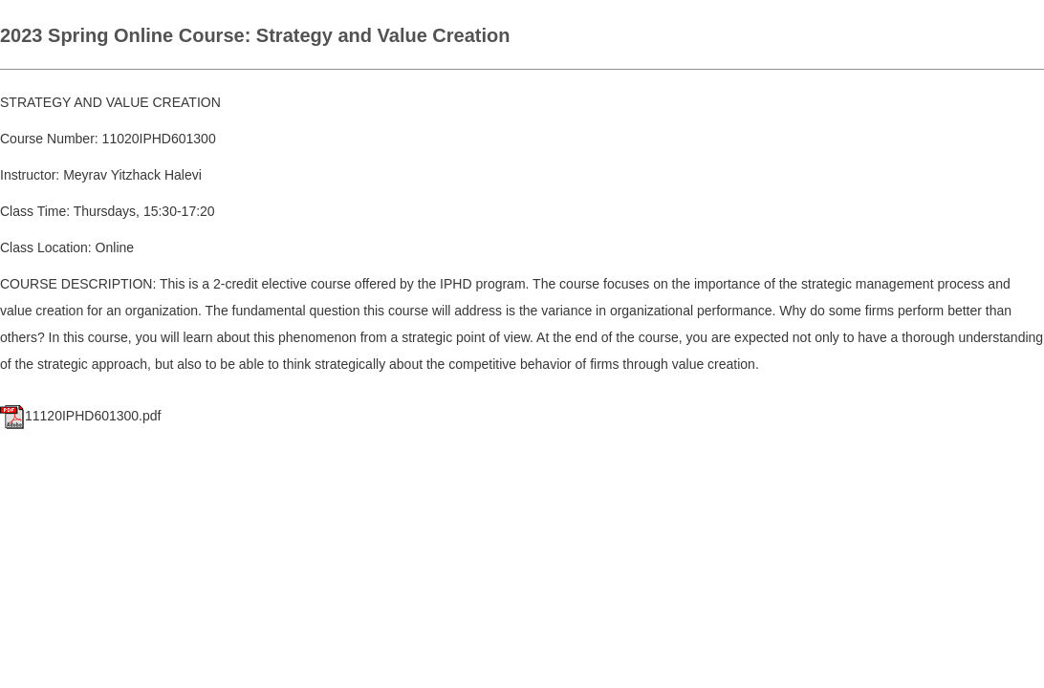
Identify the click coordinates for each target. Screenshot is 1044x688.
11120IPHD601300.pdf (80, 415)
